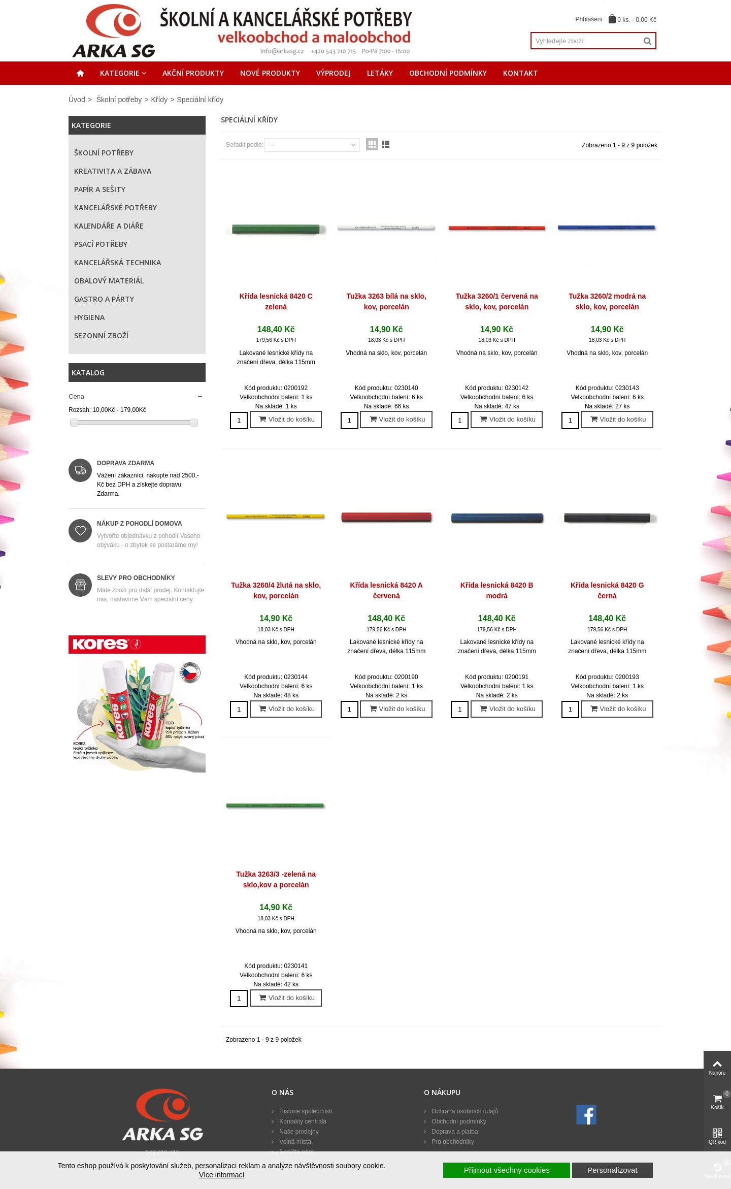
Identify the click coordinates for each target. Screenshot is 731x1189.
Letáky (380, 73)
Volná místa (294, 1141)
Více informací (221, 1175)
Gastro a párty (104, 299)
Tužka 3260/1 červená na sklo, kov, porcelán (497, 301)
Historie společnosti (305, 1111)
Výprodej (333, 73)
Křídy (159, 99)
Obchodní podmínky (448, 73)
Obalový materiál (109, 280)
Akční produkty (193, 73)
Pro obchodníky (452, 1141)
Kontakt (520, 73)
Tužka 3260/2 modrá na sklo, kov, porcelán (607, 301)
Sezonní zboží (101, 335)
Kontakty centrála (302, 1121)
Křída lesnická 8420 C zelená (276, 301)
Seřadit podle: (244, 144)
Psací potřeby (100, 244)
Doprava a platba (454, 1131)
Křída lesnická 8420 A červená (386, 590)
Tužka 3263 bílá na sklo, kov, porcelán (386, 301)
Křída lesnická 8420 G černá (607, 590)
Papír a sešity (99, 189)
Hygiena (89, 317)
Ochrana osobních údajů (464, 1111)
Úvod (77, 99)
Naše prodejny (298, 1131)
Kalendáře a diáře (109, 226)
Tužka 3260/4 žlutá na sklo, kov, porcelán (276, 590)
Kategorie (120, 73)
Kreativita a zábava (112, 171)
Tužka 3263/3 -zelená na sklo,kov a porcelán (276, 879)
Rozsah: (80, 409)
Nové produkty (270, 73)
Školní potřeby (119, 99)
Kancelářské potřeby (115, 207)
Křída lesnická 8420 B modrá (497, 590)
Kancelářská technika (117, 262)
